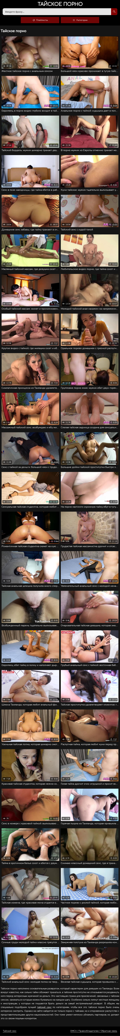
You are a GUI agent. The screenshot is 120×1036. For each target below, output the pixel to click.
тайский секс (44, 1007)
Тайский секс (9, 1031)
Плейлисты (40, 20)
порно (60, 4)
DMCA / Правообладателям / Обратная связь (93, 1031)
